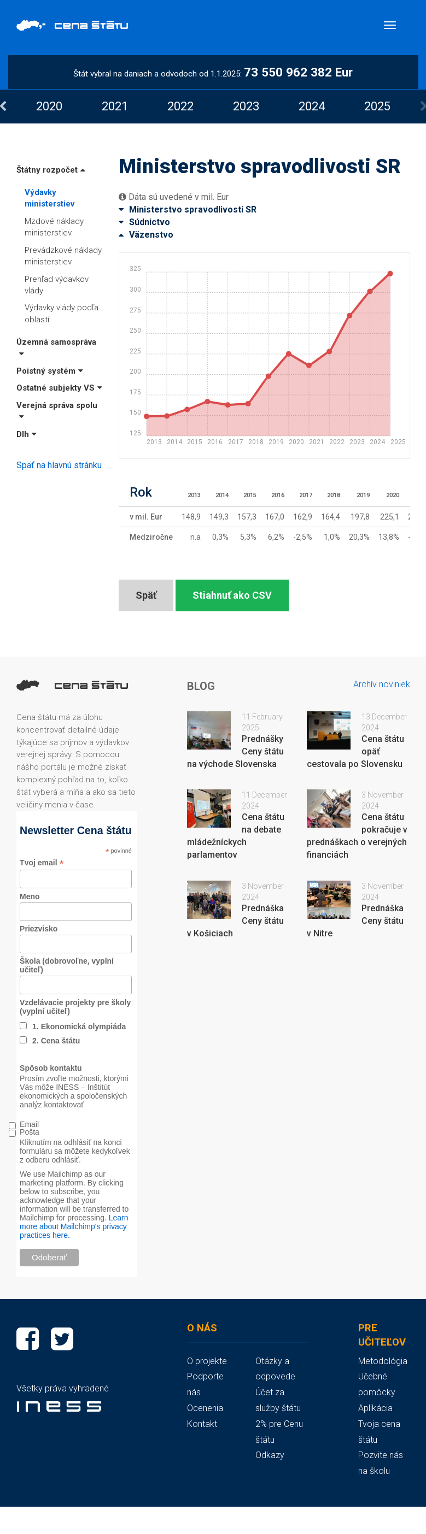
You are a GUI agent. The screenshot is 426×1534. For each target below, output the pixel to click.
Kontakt (202, 1424)
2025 (377, 106)
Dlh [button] (26, 434)
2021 (115, 106)
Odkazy (269, 1455)
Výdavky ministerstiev (49, 198)
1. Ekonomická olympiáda (79, 1026)
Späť (146, 595)
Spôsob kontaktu (51, 1068)
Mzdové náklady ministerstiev (54, 227)
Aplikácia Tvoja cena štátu (379, 1424)
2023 (246, 106)
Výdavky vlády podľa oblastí (61, 313)
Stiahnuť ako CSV (232, 595)
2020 (49, 106)
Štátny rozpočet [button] (50, 170)
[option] (49, 106)
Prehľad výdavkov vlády (57, 285)
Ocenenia (205, 1408)
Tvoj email (42, 863)
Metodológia (382, 1361)
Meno (30, 896)
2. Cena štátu (56, 1040)
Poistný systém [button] (49, 371)
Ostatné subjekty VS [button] (59, 388)
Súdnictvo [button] (144, 222)
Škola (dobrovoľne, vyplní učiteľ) (67, 965)
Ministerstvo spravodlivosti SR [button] (187, 209)
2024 (312, 106)
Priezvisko (38, 928)
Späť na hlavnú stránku (59, 465)
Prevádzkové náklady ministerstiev (63, 256)
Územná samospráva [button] (56, 347)
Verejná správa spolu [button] (56, 410)
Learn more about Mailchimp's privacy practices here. (74, 1226)
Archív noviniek (381, 684)
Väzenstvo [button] (146, 234)
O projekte (207, 1361)
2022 (180, 106)
